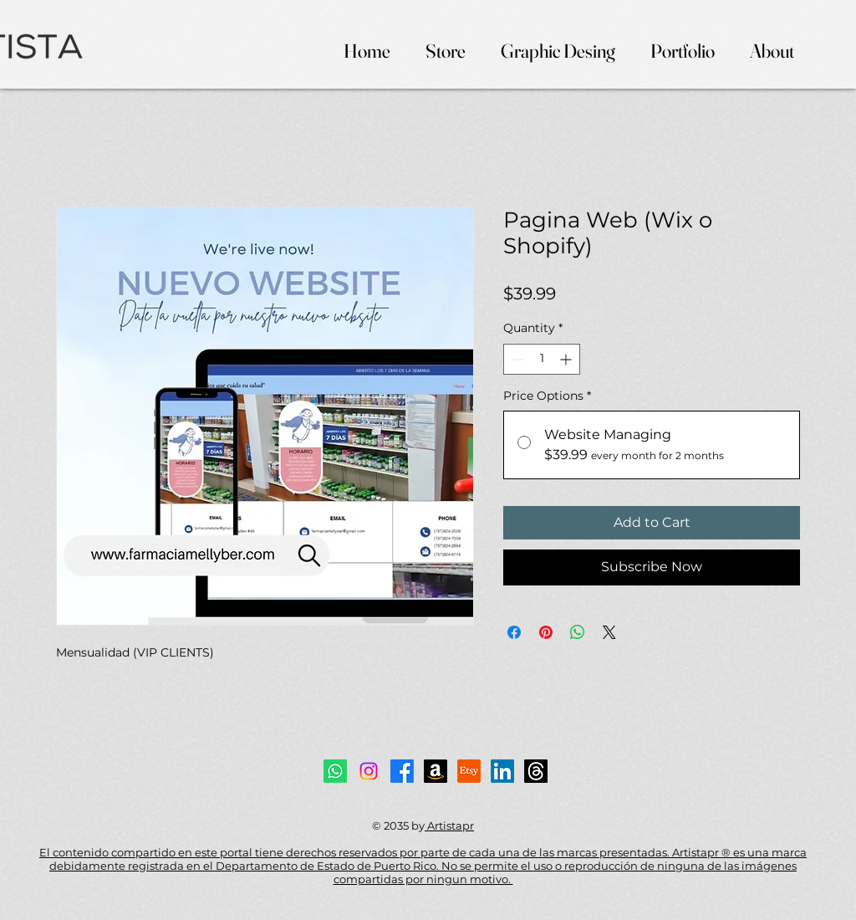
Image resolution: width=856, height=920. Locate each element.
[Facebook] (402, 771)
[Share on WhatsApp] (578, 632)
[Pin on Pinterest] (546, 632)
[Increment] (567, 359)
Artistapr (449, 825)
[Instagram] (368, 771)
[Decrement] (516, 359)
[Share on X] (609, 632)
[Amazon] (435, 771)
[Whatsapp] (335, 771)
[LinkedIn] (502, 771)
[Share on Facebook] (514, 632)
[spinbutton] (542, 359)
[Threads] (536, 771)
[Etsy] (469, 771)
